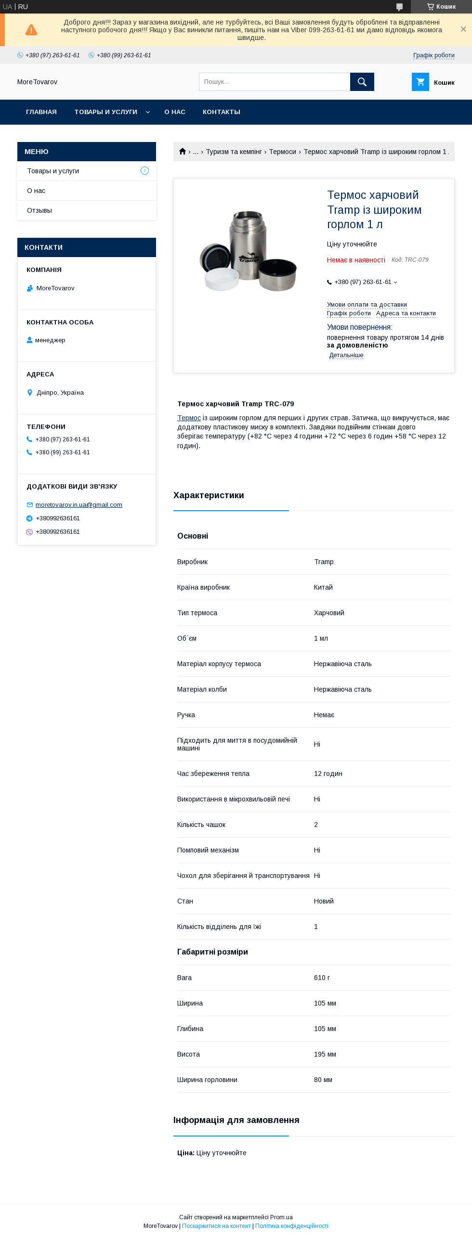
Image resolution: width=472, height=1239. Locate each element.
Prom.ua (281, 1217)
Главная (41, 112)
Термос (189, 418)
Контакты (221, 112)
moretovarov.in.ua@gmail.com (79, 504)
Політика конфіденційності (291, 1226)
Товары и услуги (105, 112)
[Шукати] (362, 82)
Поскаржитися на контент (216, 1226)
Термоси (282, 151)
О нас (174, 112)
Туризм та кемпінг (234, 151)
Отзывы (39, 210)
